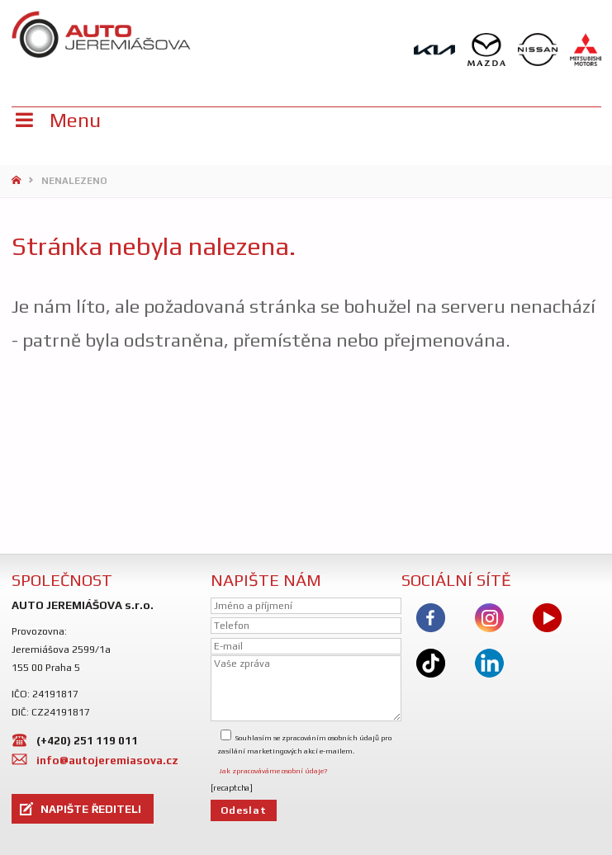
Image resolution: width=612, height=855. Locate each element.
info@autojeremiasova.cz (107, 760)
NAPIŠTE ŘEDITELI (90, 808)
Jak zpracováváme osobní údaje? (273, 771)
